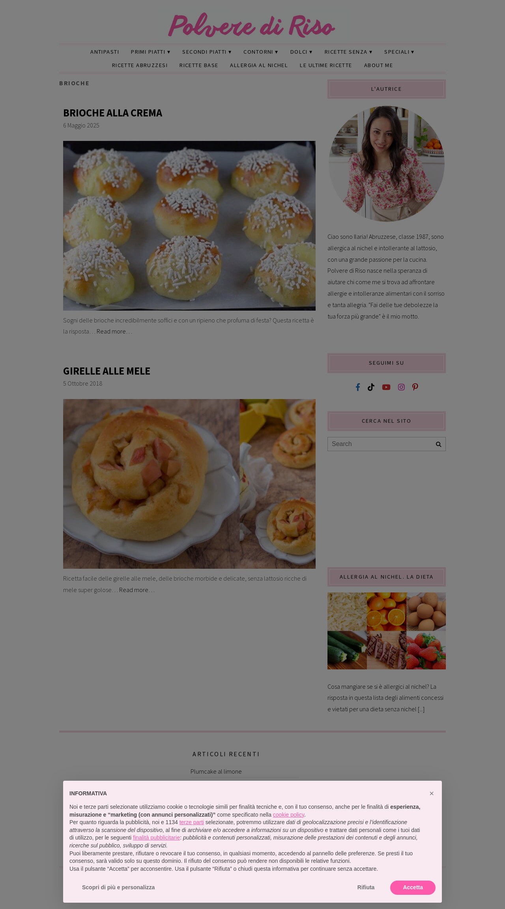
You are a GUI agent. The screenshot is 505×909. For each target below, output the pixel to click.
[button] (431, 793)
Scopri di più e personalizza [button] (118, 887)
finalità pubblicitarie (156, 837)
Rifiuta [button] (366, 887)
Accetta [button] (413, 887)
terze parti (192, 822)
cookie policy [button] (288, 815)
